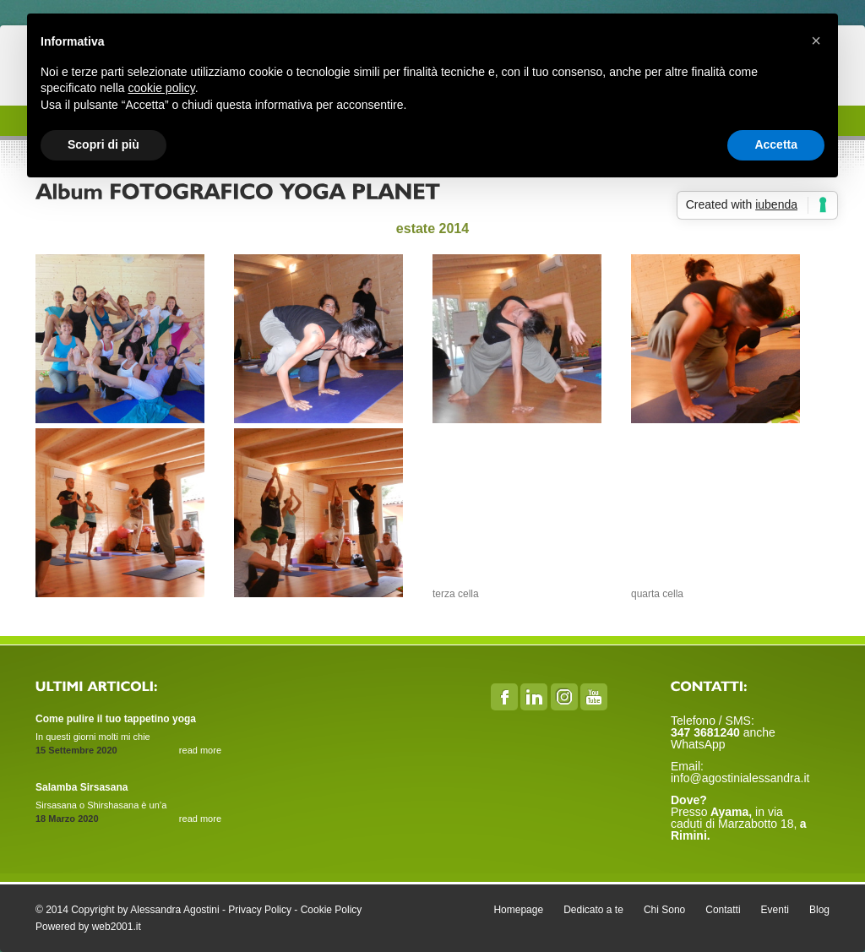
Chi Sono (664, 910)
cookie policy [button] (161, 88)
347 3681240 (707, 732)
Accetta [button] (775, 144)
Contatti (722, 910)
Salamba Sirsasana (81, 787)
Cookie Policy (331, 910)
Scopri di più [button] (103, 144)
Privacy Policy (259, 910)
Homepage (518, 910)
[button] (816, 40)
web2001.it (116, 927)
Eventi (775, 910)
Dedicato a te (593, 910)
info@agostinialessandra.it (740, 778)
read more (200, 750)
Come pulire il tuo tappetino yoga (115, 719)
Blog (819, 910)
